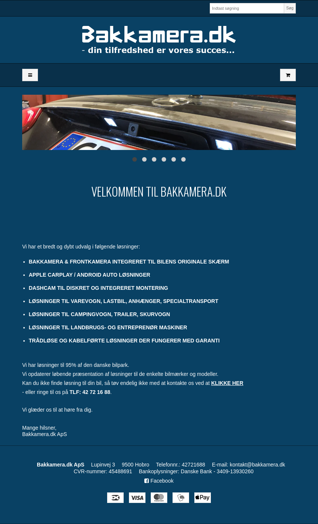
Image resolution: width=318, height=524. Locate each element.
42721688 (193, 465)
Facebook (158, 481)
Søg (289, 8)
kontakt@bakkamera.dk (257, 465)
